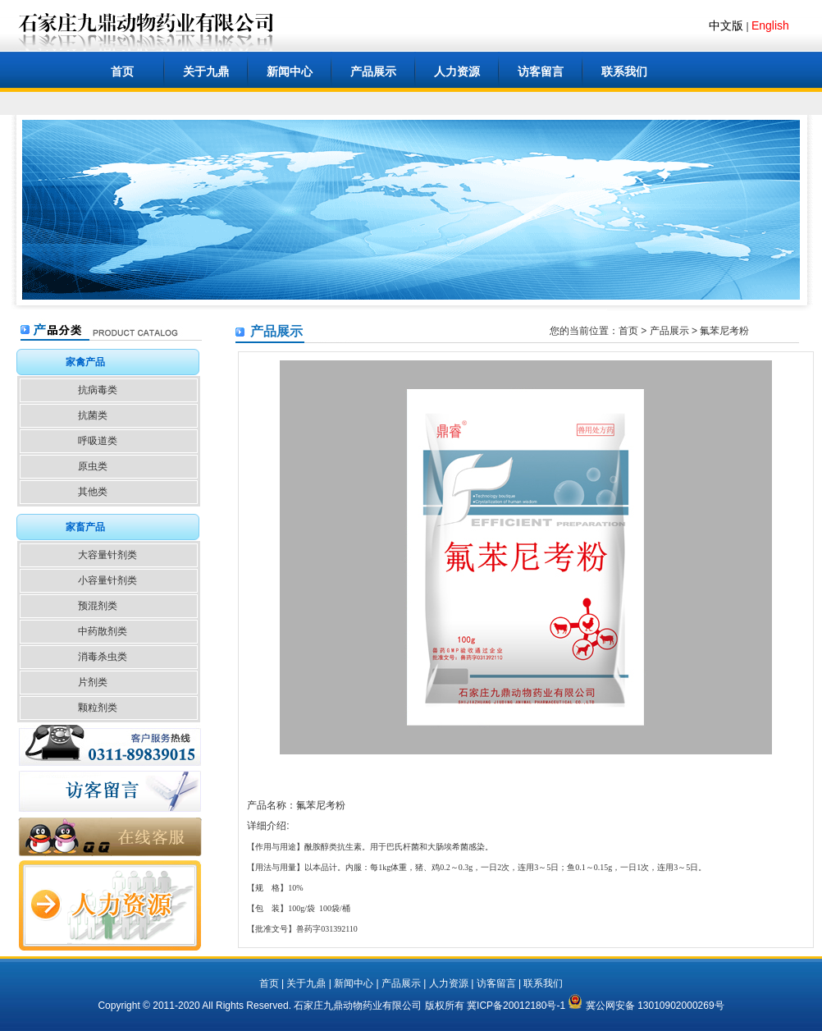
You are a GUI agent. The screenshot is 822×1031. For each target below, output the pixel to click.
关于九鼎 (206, 71)
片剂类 (92, 682)
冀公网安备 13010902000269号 (646, 1005)
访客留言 (541, 71)
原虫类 (92, 466)
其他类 (92, 491)
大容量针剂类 (107, 555)
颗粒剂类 (97, 707)
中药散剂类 (102, 631)
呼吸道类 (97, 441)
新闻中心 (290, 71)
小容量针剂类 (107, 580)
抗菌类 (92, 415)
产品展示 (373, 71)
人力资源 (457, 71)
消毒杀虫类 (102, 656)
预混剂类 (97, 606)
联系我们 (624, 71)
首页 (122, 71)
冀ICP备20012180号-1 (516, 1005)
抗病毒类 (97, 390)
